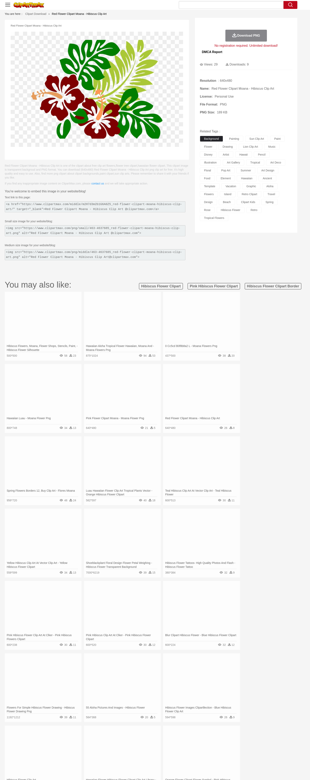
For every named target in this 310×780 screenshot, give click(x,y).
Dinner (170, 761)
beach (227, 202)
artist (226, 154)
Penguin (222, 743)
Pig (213, 743)
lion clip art (250, 146)
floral (207, 170)
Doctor (116, 749)
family (79, 749)
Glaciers (129, 737)
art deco (275, 162)
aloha (269, 186)
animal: (43, 743)
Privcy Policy (222, 772)
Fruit (104, 761)
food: (42, 761)
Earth (104, 737)
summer (246, 170)
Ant (53, 743)
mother (89, 749)
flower (208, 146)
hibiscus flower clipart (161, 286)
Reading (100, 755)
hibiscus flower (230, 210)
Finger (207, 749)
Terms (208, 772)
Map (147, 755)
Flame (119, 737)
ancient (267, 178)
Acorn (54, 737)
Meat (112, 761)
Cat (86, 743)
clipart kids (248, 202)
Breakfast (54, 761)
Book (76, 755)
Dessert (74, 761)
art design (267, 170)
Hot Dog (219, 761)
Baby (62, 749)
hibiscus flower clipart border (273, 286)
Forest (227, 737)
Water (193, 737)
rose (207, 210)
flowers (209, 194)
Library (170, 755)
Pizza (179, 761)
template (209, 186)
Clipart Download (35, 13)
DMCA (249, 772)
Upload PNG (264, 772)
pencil (262, 154)
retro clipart (249, 194)
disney (208, 154)
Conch (94, 737)
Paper (190, 755)
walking (141, 749)
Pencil (110, 755)
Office (200, 755)
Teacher (66, 755)
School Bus (136, 755)
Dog (111, 743)
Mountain (182, 737)
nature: (43, 737)
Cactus (84, 737)
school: (43, 755)
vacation (231, 186)
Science (180, 755)
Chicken (94, 743)
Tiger (232, 743)
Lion (186, 743)
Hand (217, 749)
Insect (178, 743)
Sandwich (123, 761)
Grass (140, 737)
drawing (228, 146)
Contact (237, 772)
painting (234, 138)
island (227, 194)
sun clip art (256, 138)
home (151, 749)
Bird (67, 743)
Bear (60, 743)
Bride (70, 749)
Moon (161, 737)
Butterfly (76, 743)
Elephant (137, 743)
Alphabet (210, 755)
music (272, 146)
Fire (111, 737)
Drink (83, 761)
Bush (202, 737)
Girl (166, 749)
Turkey (241, 743)
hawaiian (246, 178)
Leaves (74, 737)
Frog (154, 743)
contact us (97, 183)
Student (55, 755)
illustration (210, 162)
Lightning (151, 737)
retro (254, 210)
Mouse (205, 743)
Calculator (223, 755)
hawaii (243, 154)
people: (43, 749)
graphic (251, 186)
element (226, 178)
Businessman (103, 749)
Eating (188, 761)
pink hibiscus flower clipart (214, 286)
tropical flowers (214, 217)
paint (277, 138)
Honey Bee (166, 743)
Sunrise (171, 737)
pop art (225, 170)
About (198, 772)
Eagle (127, 743)
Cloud (210, 737)
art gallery (233, 162)
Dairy (64, 761)
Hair (159, 749)
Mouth (190, 749)
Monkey (195, 743)
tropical (255, 162)
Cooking (207, 761)
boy (173, 749)
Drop (218, 737)
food (207, 178)
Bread (197, 761)
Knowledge (158, 755)
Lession (235, 755)
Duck (118, 743)
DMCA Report (212, 52)
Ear (124, 749)
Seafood (135, 761)
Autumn (64, 737)
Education (121, 755)
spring (269, 202)
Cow (103, 743)
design (208, 202)
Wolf (249, 743)
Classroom (87, 755)
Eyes (131, 749)
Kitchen (160, 761)
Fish (147, 743)
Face (199, 749)
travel (271, 194)
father (181, 749)
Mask (54, 749)
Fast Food (94, 761)
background (211, 138)
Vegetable (148, 761)
